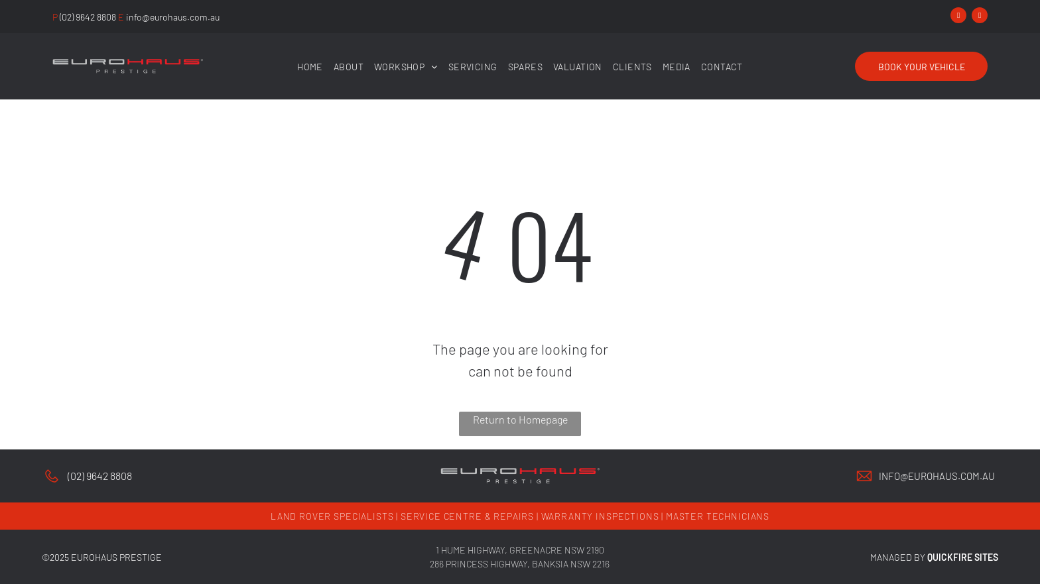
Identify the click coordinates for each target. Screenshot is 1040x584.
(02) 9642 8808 (100, 475)
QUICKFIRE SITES (962, 557)
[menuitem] (310, 66)
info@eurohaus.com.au (937, 476)
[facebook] (958, 17)
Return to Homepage (520, 419)
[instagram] (980, 17)
